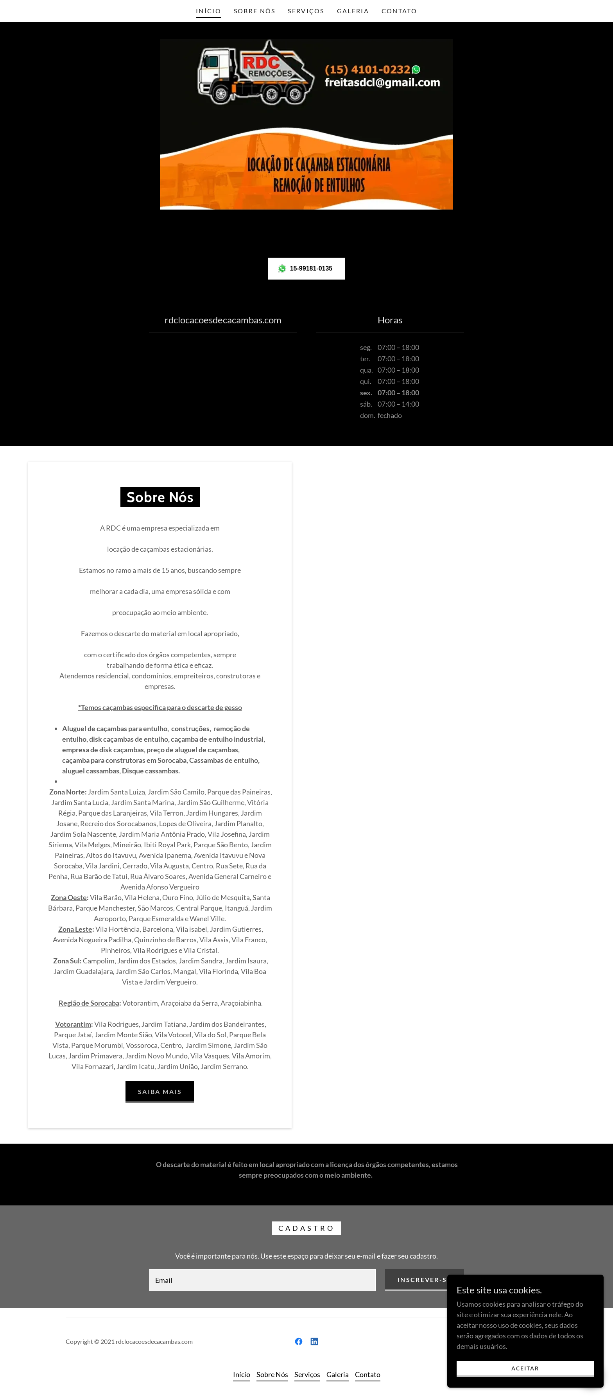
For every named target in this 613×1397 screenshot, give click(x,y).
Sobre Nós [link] (255, 10)
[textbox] (262, 1280)
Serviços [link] (306, 10)
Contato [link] (399, 10)
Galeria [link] (353, 10)
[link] (298, 1341)
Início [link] (208, 10)
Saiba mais (160, 1091)
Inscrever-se (424, 1279)
